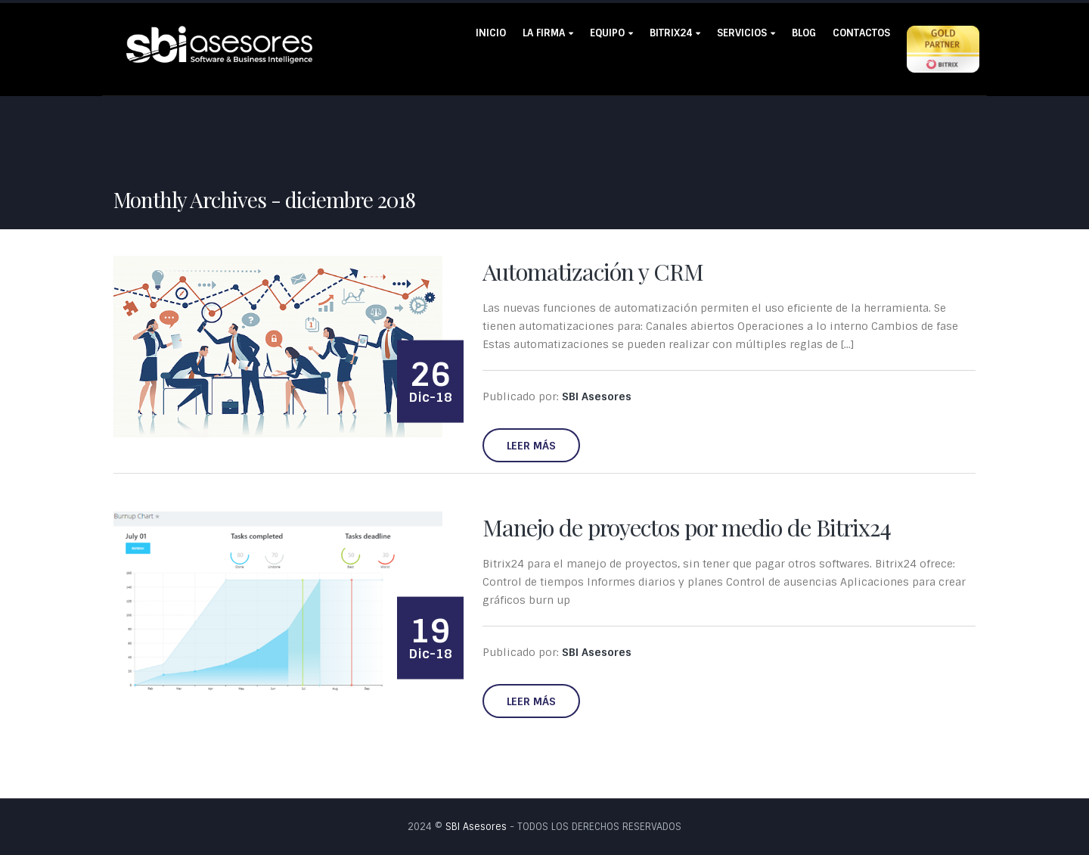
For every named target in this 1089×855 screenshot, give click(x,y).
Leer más (531, 445)
